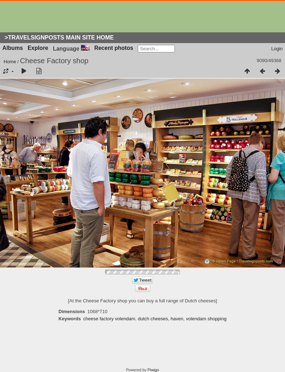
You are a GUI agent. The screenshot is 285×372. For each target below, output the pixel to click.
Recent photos (113, 48)
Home (10, 61)
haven (177, 318)
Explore (38, 48)
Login (277, 48)
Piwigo (153, 370)
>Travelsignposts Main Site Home (59, 37)
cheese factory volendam (109, 318)
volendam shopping (206, 318)
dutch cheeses (153, 318)
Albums (13, 48)
